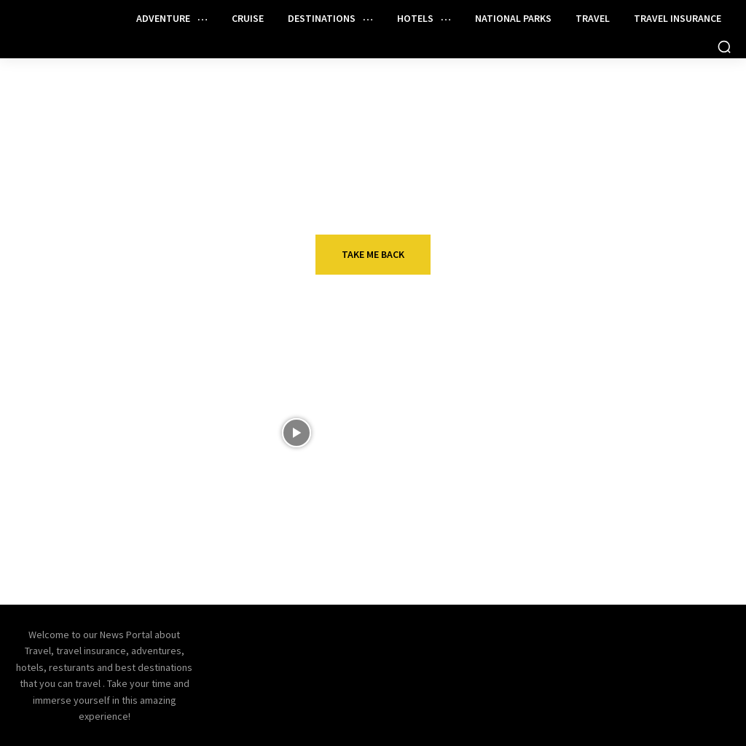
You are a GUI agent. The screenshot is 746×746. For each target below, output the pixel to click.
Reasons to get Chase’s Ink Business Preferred (411, 539)
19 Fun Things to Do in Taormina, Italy (648, 435)
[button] (724, 46)
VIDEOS (364, 408)
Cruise (612, 512)
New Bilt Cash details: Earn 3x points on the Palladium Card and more (163, 547)
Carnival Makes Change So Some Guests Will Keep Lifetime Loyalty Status (658, 547)
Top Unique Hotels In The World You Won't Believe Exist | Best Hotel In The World (407, 450)
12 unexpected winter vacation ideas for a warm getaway (162, 443)
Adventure (623, 408)
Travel (115, 408)
